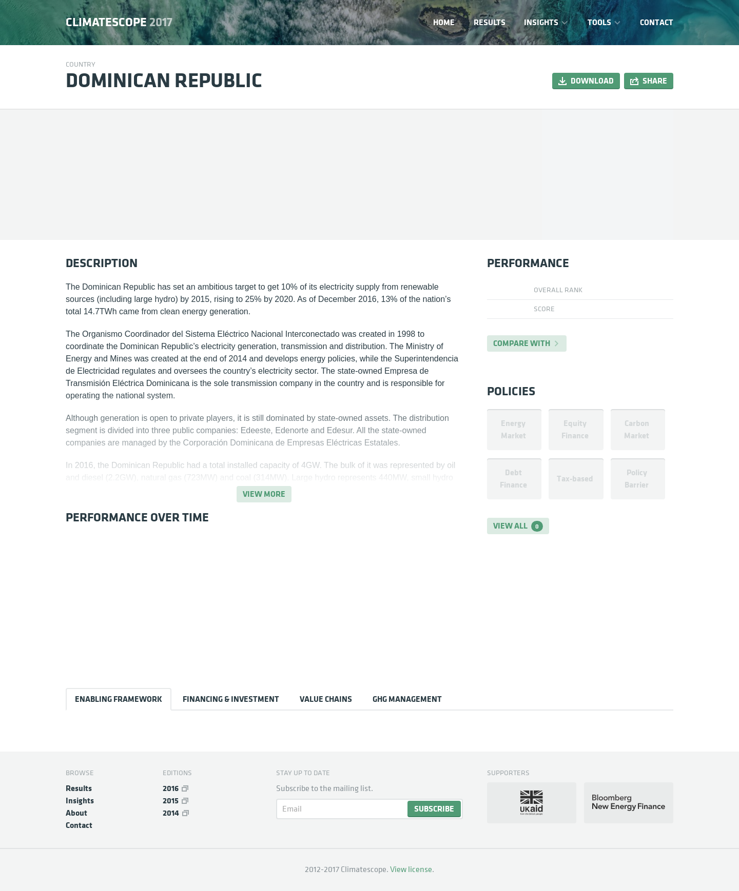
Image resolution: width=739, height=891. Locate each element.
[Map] (607, 174)
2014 (171, 812)
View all (518, 526)
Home (444, 22)
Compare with (521, 343)
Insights (541, 22)
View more (264, 494)
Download (592, 80)
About (76, 812)
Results (489, 22)
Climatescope (119, 22)
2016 (171, 788)
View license (411, 869)
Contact (656, 22)
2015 (171, 800)
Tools (599, 22)
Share (655, 80)
